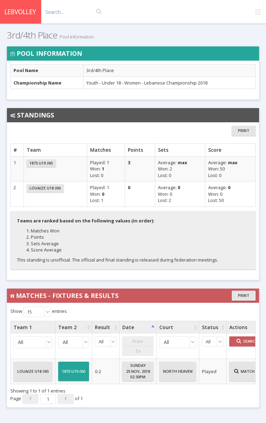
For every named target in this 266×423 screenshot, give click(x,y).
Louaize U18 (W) (45, 188)
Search (247, 341)
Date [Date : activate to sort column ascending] (128, 327)
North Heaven (178, 374)
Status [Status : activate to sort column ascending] (210, 327)
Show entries (38, 312)
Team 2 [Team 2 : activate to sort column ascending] (67, 327)
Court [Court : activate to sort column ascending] (166, 327)
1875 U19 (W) (41, 163)
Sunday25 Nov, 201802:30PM (138, 371)
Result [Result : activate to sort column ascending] (102, 327)
